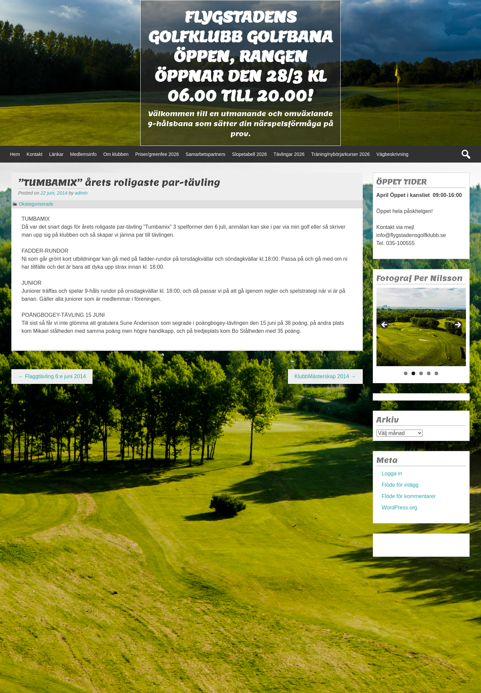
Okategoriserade (36, 204)
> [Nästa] (458, 325)
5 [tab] (436, 373)
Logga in (392, 473)
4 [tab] (429, 373)
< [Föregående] (385, 325)
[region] (421, 327)
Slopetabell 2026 (249, 154)
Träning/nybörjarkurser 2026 (340, 154)
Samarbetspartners (205, 154)
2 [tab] (413, 373)
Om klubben (115, 154)
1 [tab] (406, 373)
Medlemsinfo (83, 154)
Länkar (56, 154)
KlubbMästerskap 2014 (325, 376)
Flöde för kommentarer (409, 496)
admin (81, 193)
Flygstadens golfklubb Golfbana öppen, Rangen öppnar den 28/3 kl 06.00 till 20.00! (240, 56)
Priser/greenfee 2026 (157, 154)
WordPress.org (399, 507)
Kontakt (34, 154)
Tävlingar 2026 (289, 154)
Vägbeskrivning (392, 154)
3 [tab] (421, 373)
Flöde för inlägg (400, 485)
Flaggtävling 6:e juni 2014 (52, 376)
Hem (15, 154)
